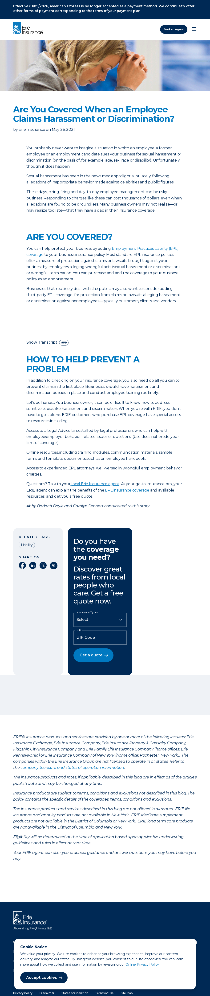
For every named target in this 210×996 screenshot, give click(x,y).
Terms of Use (104, 993)
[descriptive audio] (64, 342)
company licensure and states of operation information (72, 767)
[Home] (29, 28)
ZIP (79, 630)
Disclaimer (47, 993)
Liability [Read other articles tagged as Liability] (27, 545)
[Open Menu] (194, 29)
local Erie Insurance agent (95, 484)
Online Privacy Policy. (142, 964)
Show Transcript (41, 343)
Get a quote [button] (91, 655)
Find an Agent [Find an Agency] (174, 29)
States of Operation (74, 993)
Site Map (126, 993)
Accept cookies (41, 977)
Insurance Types (87, 612)
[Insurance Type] (100, 620)
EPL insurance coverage (127, 490)
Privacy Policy (22, 993)
